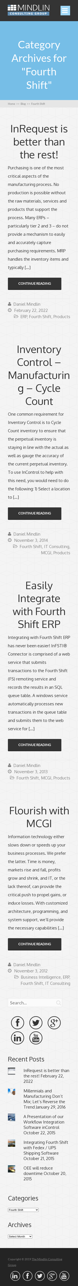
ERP (23, 316)
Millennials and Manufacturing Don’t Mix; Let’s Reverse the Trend (44, 1099)
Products (61, 316)
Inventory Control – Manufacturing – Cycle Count (39, 374)
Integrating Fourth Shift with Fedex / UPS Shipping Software (46, 1147)
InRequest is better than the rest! (39, 141)
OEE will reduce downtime (38, 1170)
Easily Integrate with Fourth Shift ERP (39, 605)
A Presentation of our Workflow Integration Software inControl (44, 1122)
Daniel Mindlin (26, 304)
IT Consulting (56, 546)
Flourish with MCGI (39, 817)
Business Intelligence (41, 977)
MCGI (46, 552)
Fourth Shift (40, 316)
